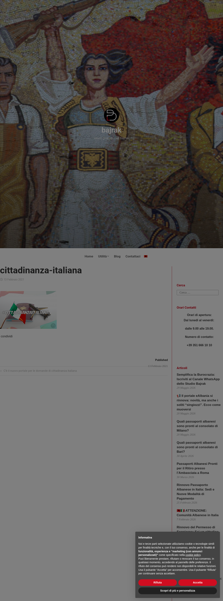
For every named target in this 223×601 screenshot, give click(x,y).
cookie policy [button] (193, 554)
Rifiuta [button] (157, 582)
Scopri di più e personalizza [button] (177, 590)
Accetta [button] (198, 582)
